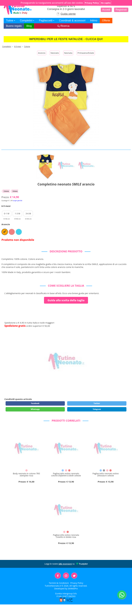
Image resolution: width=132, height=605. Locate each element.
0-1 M (6, 214)
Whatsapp (35, 409)
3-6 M (28, 214)
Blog (29, 25)
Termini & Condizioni (59, 583)
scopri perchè (17, 201)
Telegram (97, 409)
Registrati (121, 9)
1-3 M (17, 214)
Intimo (93, 20)
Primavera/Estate (86, 53)
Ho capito (106, 2)
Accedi (106, 9)
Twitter (97, 403)
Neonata (68, 53)
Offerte (106, 20)
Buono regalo (14, 25)
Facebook (35, 403)
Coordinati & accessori (72, 20)
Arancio (41, 53)
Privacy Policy (76, 583)
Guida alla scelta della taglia (66, 300)
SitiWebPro (73, 588)
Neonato (55, 53)
